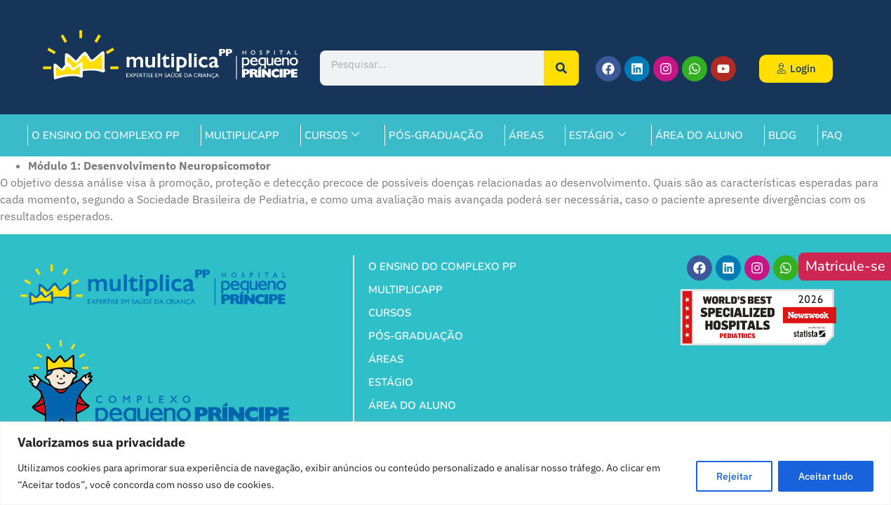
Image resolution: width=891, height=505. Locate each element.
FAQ (832, 135)
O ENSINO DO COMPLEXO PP (106, 135)
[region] (445, 463)
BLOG (782, 135)
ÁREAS (526, 135)
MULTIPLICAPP (242, 135)
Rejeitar (734, 476)
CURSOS (331, 135)
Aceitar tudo (825, 476)
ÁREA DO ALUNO (699, 135)
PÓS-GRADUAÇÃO (436, 135)
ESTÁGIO (597, 135)
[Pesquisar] (561, 68)
